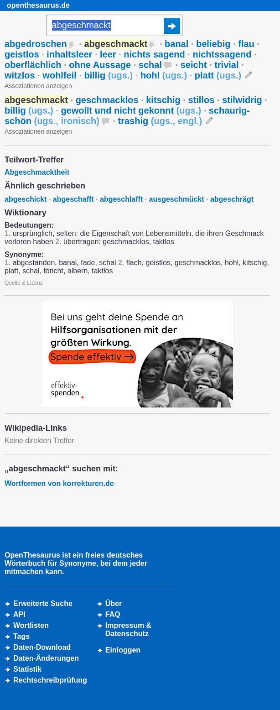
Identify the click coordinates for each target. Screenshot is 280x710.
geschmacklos (107, 100)
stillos (201, 100)
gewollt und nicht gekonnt (131, 110)
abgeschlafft (121, 199)
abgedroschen (36, 44)
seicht (194, 65)
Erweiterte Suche (43, 603)
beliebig (213, 44)
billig (108, 75)
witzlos (20, 75)
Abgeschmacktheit (37, 172)
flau (246, 44)
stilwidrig (242, 100)
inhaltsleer (69, 54)
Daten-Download (42, 647)
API (19, 614)
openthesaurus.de (38, 5)
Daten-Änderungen (46, 658)
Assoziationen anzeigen (38, 85)
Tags (21, 636)
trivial (226, 65)
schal (150, 65)
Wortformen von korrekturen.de (59, 483)
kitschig (163, 100)
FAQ (112, 614)
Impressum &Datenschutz (128, 629)
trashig (160, 121)
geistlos (22, 54)
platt (218, 75)
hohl (163, 75)
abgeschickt (26, 199)
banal (176, 44)
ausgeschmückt (176, 199)
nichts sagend (154, 54)
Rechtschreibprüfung (50, 680)
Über (113, 603)
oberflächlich (33, 65)
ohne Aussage (100, 65)
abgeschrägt (232, 199)
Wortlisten (31, 625)
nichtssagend (221, 54)
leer (108, 54)
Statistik (27, 669)
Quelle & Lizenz (24, 283)
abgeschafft (73, 199)
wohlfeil (59, 75)
